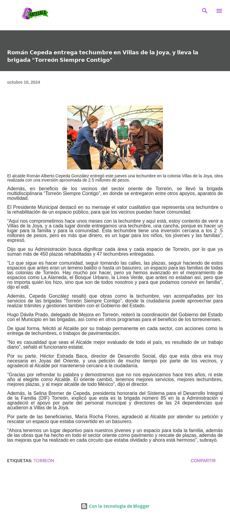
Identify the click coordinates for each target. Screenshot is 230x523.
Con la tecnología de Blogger (115, 506)
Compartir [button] (203, 460)
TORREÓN (43, 460)
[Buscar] (204, 10)
